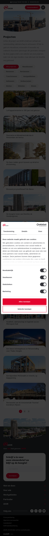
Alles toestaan (24, 302)
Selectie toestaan (24, 309)
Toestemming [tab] (8, 231)
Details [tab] (24, 231)
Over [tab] (40, 231)
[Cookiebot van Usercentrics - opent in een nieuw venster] (36, 225)
